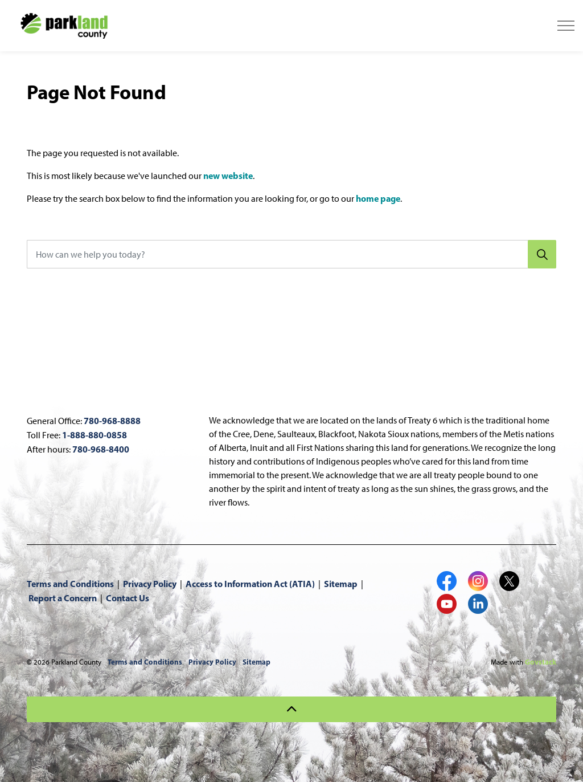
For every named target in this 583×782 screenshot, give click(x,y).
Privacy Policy (149, 583)
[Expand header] (566, 25)
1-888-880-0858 (94, 435)
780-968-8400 (100, 449)
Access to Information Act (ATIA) (250, 583)
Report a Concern (62, 598)
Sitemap (341, 583)
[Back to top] (291, 709)
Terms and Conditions (70, 583)
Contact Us (127, 598)
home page (378, 198)
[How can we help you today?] (291, 254)
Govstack (540, 661)
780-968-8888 (112, 420)
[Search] (542, 254)
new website (228, 175)
